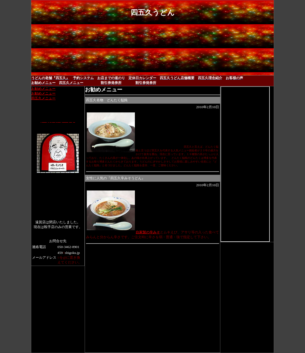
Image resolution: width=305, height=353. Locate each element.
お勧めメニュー (43, 89)
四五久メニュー (43, 98)
